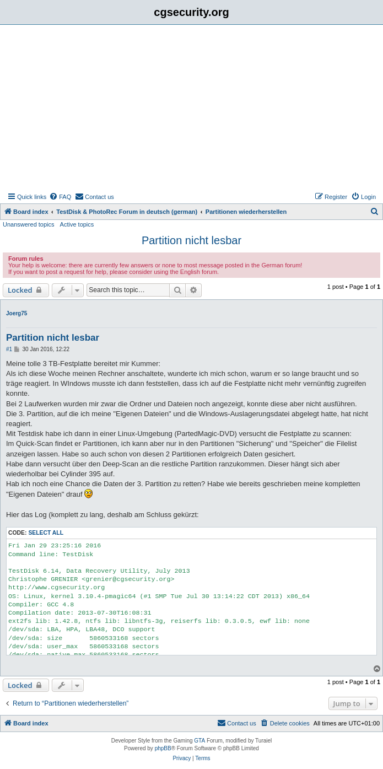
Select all (45, 533)
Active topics (77, 224)
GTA (199, 741)
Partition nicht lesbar (191, 240)
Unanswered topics (29, 224)
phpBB (163, 748)
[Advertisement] (191, 107)
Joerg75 (16, 313)
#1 (9, 349)
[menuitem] (60, 196)
